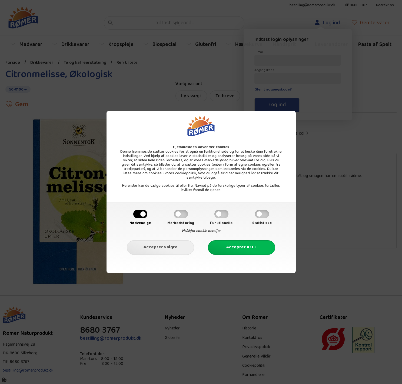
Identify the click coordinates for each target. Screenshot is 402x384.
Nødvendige (140, 223)
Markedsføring (180, 223)
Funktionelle (221, 223)
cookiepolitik (185, 173)
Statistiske (262, 223)
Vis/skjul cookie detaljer (201, 231)
